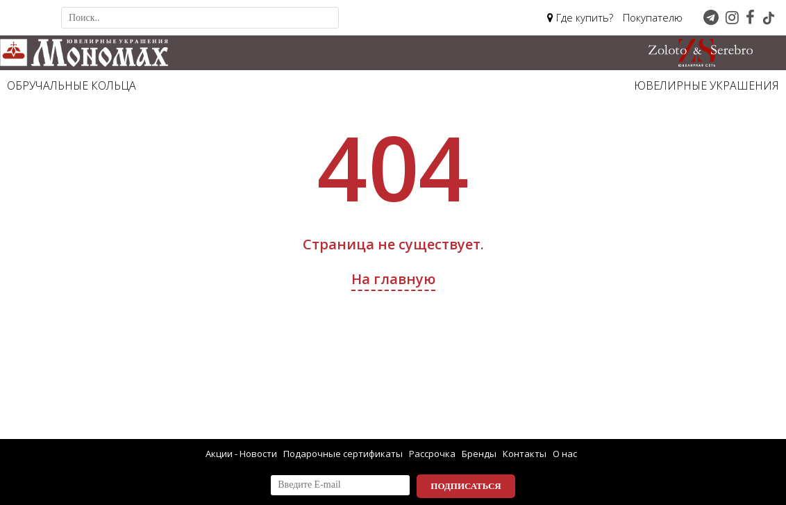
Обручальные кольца (71, 85)
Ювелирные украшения (706, 85)
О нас (565, 453)
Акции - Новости (241, 453)
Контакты (524, 453)
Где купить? (580, 17)
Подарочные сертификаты (343, 453)
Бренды (479, 453)
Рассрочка (432, 453)
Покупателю (653, 17)
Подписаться (465, 486)
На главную (393, 279)
